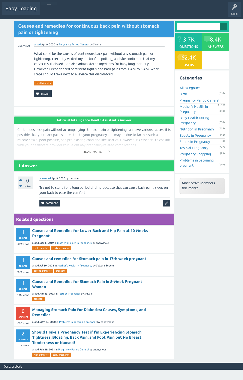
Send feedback (13, 366)
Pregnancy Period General (73, 44)
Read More (92, 151)
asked (37, 44)
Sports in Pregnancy (195, 142)
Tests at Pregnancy (69, 293)
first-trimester (41, 248)
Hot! (64, 11)
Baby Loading (21, 8)
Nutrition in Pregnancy (197, 129)
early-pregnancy (61, 248)
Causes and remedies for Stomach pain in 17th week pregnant (89, 258)
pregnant (60, 270)
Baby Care (151, 11)
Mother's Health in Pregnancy (74, 242)
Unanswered (80, 11)
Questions (49, 11)
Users (114, 11)
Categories (99, 11)
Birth (183, 94)
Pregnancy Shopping (195, 154)
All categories (190, 88)
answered (45, 178)
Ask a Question (132, 11)
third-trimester (43, 83)
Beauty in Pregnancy (195, 135)
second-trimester (42, 270)
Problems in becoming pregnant (78, 321)
